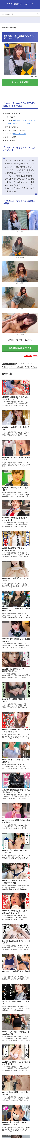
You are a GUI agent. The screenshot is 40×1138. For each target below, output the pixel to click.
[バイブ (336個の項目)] (22, 915)
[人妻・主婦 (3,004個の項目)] (14, 858)
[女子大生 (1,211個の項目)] (16, 869)
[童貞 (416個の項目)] (13, 908)
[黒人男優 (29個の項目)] (7, 1005)
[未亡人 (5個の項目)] (34, 1055)
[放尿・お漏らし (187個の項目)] (8, 944)
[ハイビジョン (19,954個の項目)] (8, 851)
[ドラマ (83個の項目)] (34, 962)
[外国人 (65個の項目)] (33, 973)
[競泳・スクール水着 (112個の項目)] (12, 958)
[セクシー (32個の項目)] (33, 998)
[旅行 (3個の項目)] (27, 1062)
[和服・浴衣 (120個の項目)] (18, 955)
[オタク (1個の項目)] (22, 1073)
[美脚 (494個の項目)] (28, 897)
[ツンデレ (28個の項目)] (17, 1005)
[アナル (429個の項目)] (5, 908)
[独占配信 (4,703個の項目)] (17, 855)
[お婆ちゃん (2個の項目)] (22, 1066)
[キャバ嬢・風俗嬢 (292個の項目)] (20, 922)
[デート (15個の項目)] (14, 1023)
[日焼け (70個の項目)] (15, 969)
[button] (38, 14)
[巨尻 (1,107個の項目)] (34, 872)
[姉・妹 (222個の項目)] (6, 937)
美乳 (10, 123)
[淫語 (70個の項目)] (34, 969)
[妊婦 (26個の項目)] (26, 1005)
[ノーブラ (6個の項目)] (16, 1051)
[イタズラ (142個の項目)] (33, 948)
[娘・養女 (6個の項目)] (33, 1048)
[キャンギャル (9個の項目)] (30, 1041)
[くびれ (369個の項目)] (14, 912)
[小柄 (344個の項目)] (13, 915)
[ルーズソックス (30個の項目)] (17, 1001)
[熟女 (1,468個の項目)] (35, 865)
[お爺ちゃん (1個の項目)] (32, 1076)
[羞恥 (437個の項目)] (16, 905)
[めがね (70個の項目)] (25, 969)
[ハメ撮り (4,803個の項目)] (7, 855)
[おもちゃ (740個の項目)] (33, 887)
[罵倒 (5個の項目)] (6, 1058)
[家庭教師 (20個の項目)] (7, 1016)
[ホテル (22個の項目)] (7, 1012)
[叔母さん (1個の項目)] (8, 1080)
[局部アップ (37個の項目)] (32, 991)
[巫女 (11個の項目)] (20, 1030)
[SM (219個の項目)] (21, 937)
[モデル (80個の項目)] (19, 965)
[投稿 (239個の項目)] (34, 930)
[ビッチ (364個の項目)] (23, 912)
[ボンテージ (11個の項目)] (31, 1030)
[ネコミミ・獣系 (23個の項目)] (21, 1008)
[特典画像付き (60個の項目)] (21, 976)
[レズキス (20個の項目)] (32, 1012)
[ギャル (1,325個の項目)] (6, 869)
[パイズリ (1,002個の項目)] (24, 880)
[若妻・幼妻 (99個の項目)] (30, 958)
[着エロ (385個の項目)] (6, 912)
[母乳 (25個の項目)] (34, 1005)
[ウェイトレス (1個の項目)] (8, 1076)
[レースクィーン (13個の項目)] (31, 1026)
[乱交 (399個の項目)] (35, 908)
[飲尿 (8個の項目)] (21, 1044)
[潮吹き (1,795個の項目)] (34, 862)
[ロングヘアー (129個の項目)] (19, 951)
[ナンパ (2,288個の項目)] (5, 862)
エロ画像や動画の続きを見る (20, 348)
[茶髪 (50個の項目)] (16, 987)
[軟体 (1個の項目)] (32, 1080)
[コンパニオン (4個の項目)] (19, 1058)
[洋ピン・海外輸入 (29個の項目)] (31, 1001)
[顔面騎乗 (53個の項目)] (32, 983)
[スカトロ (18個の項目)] (18, 1019)
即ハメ (12, 367)
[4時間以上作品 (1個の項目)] (31, 1069)
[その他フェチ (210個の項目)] (10, 940)
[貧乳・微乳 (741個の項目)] (22, 887)
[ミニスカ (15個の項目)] (6, 1023)
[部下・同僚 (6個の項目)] (16, 1055)
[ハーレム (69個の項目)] (8, 973)
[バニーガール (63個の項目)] (8, 976)
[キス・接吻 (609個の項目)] (25, 894)
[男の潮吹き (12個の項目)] (8, 1030)
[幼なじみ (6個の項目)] (6, 1055)
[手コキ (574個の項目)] (6, 897)
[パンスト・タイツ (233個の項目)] (19, 933)
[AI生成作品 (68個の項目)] (20, 973)
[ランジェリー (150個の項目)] (22, 948)
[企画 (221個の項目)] (14, 937)
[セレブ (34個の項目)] (33, 994)
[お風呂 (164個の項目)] (26, 944)
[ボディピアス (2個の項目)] (8, 1066)
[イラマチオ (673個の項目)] (32, 890)
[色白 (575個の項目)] (34, 894)
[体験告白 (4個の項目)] (32, 1058)
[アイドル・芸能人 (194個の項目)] (28, 940)
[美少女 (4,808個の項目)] (34, 851)
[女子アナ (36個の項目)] (7, 994)
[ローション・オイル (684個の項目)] (18, 890)
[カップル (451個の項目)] (7, 905)
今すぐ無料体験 (20, 808)
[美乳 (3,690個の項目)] (5, 858)
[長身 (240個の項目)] (27, 930)
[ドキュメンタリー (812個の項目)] (9, 883)
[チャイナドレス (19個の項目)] (19, 1016)
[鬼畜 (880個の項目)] (34, 880)
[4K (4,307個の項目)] (35, 855)
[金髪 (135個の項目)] (6, 951)
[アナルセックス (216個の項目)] (31, 937)
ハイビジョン (27, 120)
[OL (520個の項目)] (21, 897)
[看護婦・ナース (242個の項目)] (17, 930)
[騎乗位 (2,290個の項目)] (34, 858)
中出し (29, 123)
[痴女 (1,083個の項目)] (8, 876)
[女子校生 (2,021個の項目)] (14, 862)
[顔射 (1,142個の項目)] (34, 869)
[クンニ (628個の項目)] (6, 894)
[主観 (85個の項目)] (18, 962)
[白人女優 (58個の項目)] (6, 980)
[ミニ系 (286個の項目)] (33, 922)
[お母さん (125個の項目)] (32, 951)
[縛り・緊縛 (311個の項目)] (31, 919)
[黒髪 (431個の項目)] (34, 905)
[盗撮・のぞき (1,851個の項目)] (24, 862)
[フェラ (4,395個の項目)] (27, 855)
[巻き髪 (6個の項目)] (25, 1051)
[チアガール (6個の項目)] (7, 1051)
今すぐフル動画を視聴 (20, 82)
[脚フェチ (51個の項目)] (7, 987)
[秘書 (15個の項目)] (22, 1023)
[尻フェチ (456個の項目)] (26, 901)
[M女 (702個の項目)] (5, 890)
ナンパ (22, 123)
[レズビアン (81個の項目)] (8, 965)
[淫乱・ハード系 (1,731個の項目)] (8, 865)
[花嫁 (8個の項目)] (5, 1048)
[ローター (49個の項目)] (25, 987)
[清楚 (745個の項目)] (13, 887)
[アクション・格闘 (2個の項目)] (9, 1069)
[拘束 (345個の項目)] (5, 915)
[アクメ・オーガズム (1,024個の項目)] (10, 880)
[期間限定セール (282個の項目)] (21, 926)
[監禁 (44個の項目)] (6, 991)
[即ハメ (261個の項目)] (6, 930)
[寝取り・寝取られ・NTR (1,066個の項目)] (26, 876)
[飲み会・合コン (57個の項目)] (18, 980)
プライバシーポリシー (10, 1131)
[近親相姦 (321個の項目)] (7, 919)
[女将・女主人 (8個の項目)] (31, 1044)
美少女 (15, 123)
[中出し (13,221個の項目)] (18, 851)
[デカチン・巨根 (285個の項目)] (8, 926)
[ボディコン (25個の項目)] (7, 1008)
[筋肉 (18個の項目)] (26, 1019)
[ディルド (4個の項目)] (19, 1062)
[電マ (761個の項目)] (5, 887)
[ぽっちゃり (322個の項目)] (32, 915)
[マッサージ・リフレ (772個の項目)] (23, 883)
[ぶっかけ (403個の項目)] (20, 908)
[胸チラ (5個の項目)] (26, 1055)
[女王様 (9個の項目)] (32, 1037)
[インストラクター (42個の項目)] (18, 991)
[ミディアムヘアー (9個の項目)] (9, 1044)
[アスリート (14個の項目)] (7, 1026)
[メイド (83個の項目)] (26, 962)
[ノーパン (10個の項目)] (33, 1033)
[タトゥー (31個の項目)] (6, 1001)
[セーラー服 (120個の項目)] (7, 955)
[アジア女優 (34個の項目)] (8, 998)
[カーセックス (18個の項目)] (8, 1019)
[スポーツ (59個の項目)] (33, 976)
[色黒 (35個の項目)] (25, 994)
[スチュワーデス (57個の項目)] (31, 980)
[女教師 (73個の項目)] (6, 969)
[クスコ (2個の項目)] (21, 1069)
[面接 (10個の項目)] (22, 1037)
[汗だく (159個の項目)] (34, 944)
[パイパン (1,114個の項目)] (26, 872)
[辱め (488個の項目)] (35, 897)
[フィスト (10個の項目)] (22, 1033)
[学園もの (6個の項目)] (33, 1051)
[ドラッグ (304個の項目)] (7, 922)
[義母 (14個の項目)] (35, 1023)
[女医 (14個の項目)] (28, 1023)
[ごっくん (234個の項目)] (6, 933)
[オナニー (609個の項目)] (15, 894)
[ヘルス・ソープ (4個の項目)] (8, 1062)
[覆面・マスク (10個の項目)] (9, 1037)
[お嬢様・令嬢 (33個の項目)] (20, 998)
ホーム (10, 1128)
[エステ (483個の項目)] (6, 901)
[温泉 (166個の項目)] (18, 944)
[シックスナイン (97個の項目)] (8, 962)
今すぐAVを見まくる (20, 838)
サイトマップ (29, 1128)
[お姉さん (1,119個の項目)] (6, 872)
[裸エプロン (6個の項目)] (14, 1048)
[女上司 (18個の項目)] (34, 1019)
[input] (20, 14)
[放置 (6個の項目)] (24, 1048)
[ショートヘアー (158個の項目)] (8, 948)
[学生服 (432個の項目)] (25, 905)
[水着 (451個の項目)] (34, 901)
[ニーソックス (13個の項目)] (19, 1026)
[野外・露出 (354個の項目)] (32, 912)
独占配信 (16, 120)
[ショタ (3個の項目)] (34, 1062)
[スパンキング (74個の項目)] (31, 965)
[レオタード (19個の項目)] (32, 1016)
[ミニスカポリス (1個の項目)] (9, 1073)
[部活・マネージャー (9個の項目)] (12, 1041)
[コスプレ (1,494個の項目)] (26, 865)
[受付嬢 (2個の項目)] (33, 1066)
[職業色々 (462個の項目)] (15, 901)
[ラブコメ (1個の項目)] (32, 1073)
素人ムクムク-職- (19, 134)
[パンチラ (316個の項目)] (19, 919)
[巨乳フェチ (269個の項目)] (33, 926)
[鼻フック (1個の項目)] (20, 1076)
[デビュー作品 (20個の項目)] (19, 1012)
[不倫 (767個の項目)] (35, 883)
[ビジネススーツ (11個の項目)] (9, 1033)
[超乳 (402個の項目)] (28, 908)
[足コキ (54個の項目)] (22, 983)
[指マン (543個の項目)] (14, 897)
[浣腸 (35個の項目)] (16, 994)
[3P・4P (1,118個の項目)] (16, 872)
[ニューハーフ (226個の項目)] (32, 933)
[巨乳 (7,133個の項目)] (26, 851)
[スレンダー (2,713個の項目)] (25, 858)
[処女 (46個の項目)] (34, 987)
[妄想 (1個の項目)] (21, 1080)
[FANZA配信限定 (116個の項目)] (31, 955)
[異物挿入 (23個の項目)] (33, 1008)
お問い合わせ (29, 1131)
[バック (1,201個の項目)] (26, 869)
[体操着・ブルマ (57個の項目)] (9, 983)
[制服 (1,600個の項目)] (18, 865)
